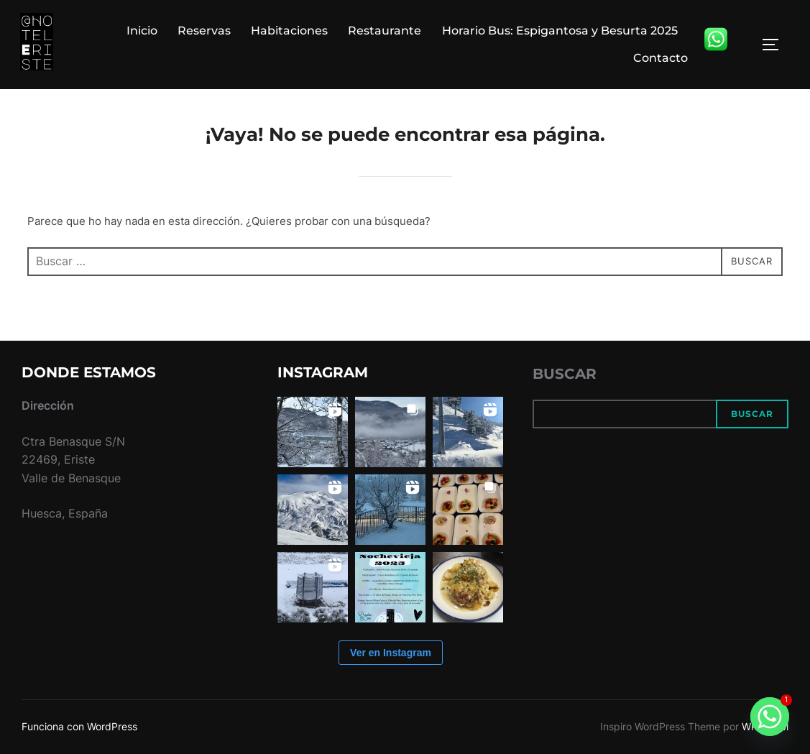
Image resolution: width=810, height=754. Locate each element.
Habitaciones (290, 30)
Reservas (204, 30)
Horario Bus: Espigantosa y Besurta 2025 (560, 30)
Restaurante (385, 30)
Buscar (565, 373)
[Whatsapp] (769, 716)
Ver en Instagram (390, 652)
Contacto (660, 58)
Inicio (141, 30)
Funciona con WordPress (79, 726)
